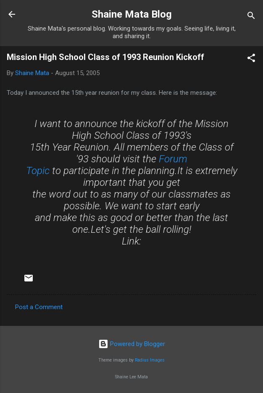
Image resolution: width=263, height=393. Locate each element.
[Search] (251, 17)
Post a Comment (39, 307)
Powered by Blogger (131, 344)
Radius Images (150, 360)
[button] (251, 59)
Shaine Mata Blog (132, 14)
